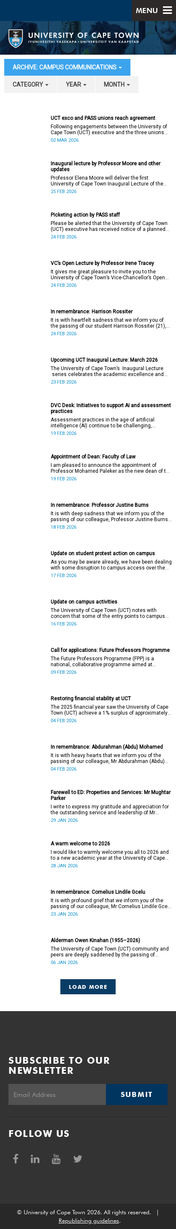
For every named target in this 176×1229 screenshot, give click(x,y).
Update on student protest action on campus (103, 553)
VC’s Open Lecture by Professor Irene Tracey (102, 263)
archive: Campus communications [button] (67, 67)
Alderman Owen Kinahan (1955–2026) (95, 940)
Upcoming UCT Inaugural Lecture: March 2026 (104, 360)
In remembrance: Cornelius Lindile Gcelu (98, 892)
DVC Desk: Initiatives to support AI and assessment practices (111, 408)
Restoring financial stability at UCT (91, 699)
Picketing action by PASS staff (85, 215)
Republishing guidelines (89, 1220)
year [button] (76, 84)
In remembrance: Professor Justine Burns (100, 505)
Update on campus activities (84, 602)
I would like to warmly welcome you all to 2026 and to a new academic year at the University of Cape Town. (110, 855)
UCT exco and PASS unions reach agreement (103, 118)
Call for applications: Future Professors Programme (110, 650)
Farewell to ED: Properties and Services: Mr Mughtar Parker (111, 795)
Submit (137, 1094)
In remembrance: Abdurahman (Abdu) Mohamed (107, 747)
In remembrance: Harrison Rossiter (92, 312)
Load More (88, 986)
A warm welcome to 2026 (80, 844)
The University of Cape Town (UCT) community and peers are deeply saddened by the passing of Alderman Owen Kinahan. (110, 952)
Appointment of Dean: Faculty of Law (93, 457)
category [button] (31, 84)
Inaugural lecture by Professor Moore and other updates (105, 166)
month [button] (117, 84)
